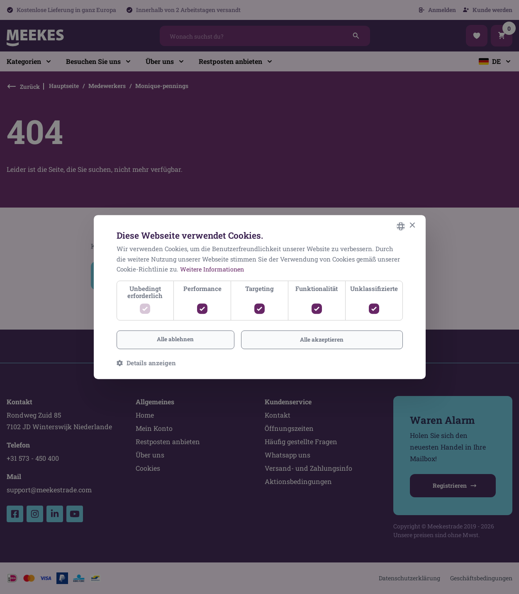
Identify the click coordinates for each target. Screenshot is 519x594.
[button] (146, 363)
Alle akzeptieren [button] (322, 339)
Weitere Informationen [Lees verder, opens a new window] (213, 269)
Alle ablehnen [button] (175, 339)
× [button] (412, 225)
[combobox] (401, 226)
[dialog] (260, 297)
